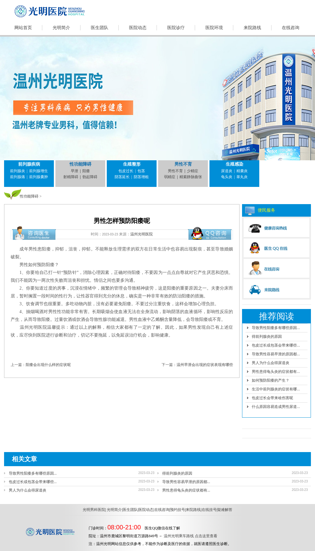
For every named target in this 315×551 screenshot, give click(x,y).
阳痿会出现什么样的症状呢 (48, 365)
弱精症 (169, 177)
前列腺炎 (17, 171)
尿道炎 (226, 171)
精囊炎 (242, 171)
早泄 (74, 171)
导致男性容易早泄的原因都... (276, 354)
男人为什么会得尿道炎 (270, 363)
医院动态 (138, 27)
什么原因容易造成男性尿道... (276, 406)
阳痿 (86, 171)
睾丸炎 (242, 177)
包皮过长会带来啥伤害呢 (272, 398)
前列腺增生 (38, 171)
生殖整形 (132, 164)
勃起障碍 (89, 177)
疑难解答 (224, 509)
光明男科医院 (94, 509)
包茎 (141, 171)
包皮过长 (125, 171)
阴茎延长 (122, 177)
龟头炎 (226, 177)
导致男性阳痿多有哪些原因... (276, 328)
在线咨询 (290, 27)
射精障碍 (70, 177)
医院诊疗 (176, 27)
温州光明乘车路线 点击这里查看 (190, 536)
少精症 (192, 171)
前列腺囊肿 (38, 177)
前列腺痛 (17, 177)
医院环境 (214, 27)
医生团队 (99, 27)
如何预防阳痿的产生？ (270, 380)
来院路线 (252, 27)
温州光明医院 (141, 234)
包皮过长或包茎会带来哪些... (276, 345)
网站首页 (23, 27)
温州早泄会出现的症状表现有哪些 (205, 365)
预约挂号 (177, 509)
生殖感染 (234, 164)
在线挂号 (209, 509)
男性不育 (183, 164)
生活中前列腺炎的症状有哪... (276, 389)
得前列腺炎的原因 (267, 336)
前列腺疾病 (29, 164)
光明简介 (61, 27)
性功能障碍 (80, 164)
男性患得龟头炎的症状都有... (276, 371)
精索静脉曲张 (190, 177)
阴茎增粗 (141, 177)
